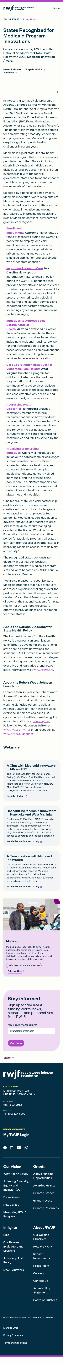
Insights (10, 1227)
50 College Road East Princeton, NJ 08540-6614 (19, 1092)
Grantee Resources (46, 1208)
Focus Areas (11, 1197)
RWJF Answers (13, 1270)
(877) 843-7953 (12, 1104)
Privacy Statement (13, 1335)
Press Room (41, 1266)
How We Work (42, 1246)
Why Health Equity (16, 1174)
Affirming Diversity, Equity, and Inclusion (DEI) (16, 1185)
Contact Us (40, 1281)
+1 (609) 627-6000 (14, 1113)
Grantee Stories (43, 1193)
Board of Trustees (45, 1300)
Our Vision (12, 1166)
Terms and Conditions (15, 1342)
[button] (9, 1058)
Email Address (22, 1025)
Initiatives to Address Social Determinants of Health (26, 325)
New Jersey (11, 1205)
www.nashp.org (43, 670)
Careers (38, 1273)
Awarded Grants (44, 1185)
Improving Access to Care (24, 268)
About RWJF (44, 1227)
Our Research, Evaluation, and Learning (13, 1246)
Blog (6, 1235)
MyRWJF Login (16, 1134)
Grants (39, 1166)
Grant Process (42, 1201)
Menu (56, 9)
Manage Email (10, 1327)
